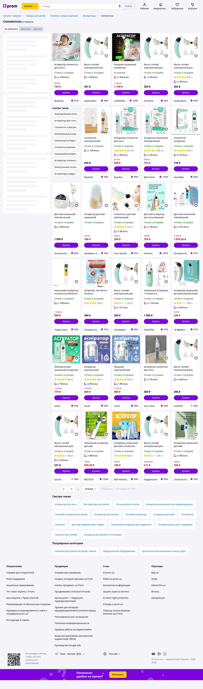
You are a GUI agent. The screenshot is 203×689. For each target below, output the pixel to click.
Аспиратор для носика (106, 523)
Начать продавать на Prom (69, 594)
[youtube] (153, 663)
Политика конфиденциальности (72, 632)
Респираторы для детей (96, 513)
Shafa (154, 587)
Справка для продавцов (68, 581)
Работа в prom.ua (112, 587)
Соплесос (60, 533)
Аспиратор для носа (65, 513)
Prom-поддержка (15, 587)
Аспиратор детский (164, 523)
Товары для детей (35, 15)
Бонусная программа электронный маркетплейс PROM (73, 646)
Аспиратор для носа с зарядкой (175, 533)
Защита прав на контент (116, 600)
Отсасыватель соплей (127, 513)
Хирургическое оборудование (119, 559)
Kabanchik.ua (158, 594)
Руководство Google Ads (68, 654)
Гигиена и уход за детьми (64, 15)
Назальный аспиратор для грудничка (131, 533)
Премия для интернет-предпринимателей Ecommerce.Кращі (75, 618)
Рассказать (118, 683)
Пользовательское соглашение (71, 625)
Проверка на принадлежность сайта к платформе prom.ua (26, 621)
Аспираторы (89, 15)
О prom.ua (108, 581)
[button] (66, 92)
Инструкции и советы (17, 628)
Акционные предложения (20, 594)
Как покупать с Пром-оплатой (22, 606)
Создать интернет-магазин (69, 587)
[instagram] (165, 663)
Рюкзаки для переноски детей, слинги (75, 559)
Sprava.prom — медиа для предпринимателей (69, 608)
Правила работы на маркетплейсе (73, 638)
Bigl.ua (155, 581)
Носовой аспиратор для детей (71, 523)
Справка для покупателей (20, 581)
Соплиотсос (187, 523)
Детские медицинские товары (88, 533)
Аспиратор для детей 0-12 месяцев (102, 543)
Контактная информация (116, 594)
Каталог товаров (12, 15)
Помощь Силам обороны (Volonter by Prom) (116, 621)
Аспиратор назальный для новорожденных (169, 513)
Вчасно (155, 600)
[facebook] (159, 663)
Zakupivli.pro (158, 606)
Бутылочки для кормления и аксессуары (164, 559)
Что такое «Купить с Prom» (20, 600)
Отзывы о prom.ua (113, 613)
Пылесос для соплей (66, 543)
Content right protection (115, 606)
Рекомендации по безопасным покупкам (28, 613)
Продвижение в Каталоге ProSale (72, 600)
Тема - (67, 662)
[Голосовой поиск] (119, 6)
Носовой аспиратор (136, 523)
